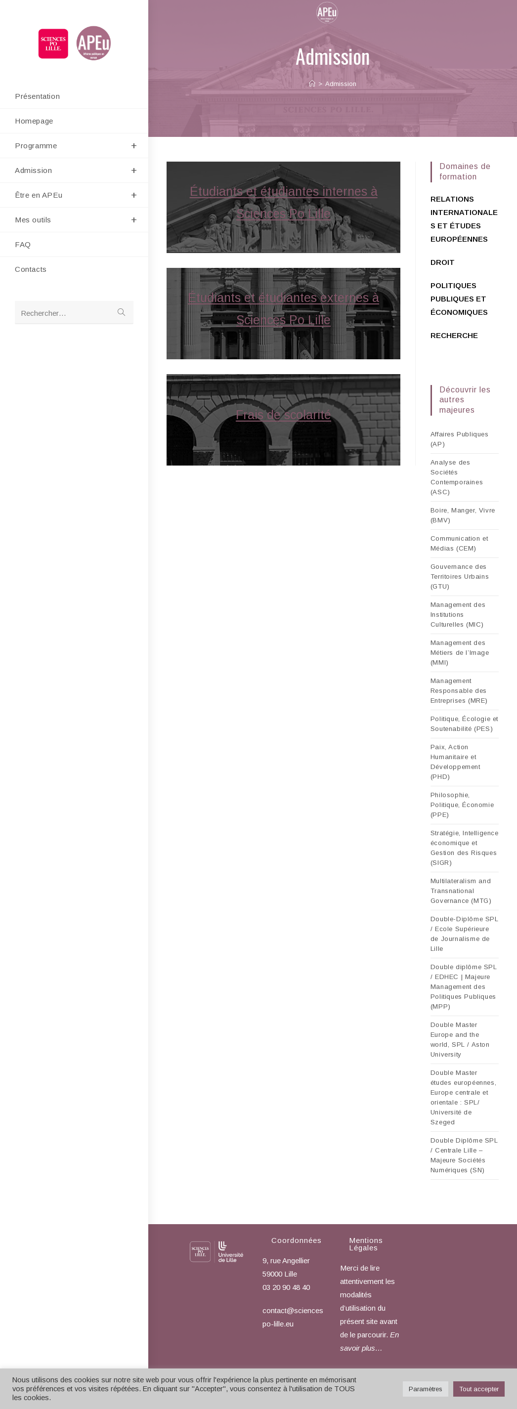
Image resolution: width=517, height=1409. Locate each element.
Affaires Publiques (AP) (460, 439)
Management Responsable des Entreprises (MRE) (459, 690)
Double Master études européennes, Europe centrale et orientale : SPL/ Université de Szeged (463, 1097)
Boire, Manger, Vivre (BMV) (463, 515)
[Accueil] (312, 83)
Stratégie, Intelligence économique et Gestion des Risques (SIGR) (465, 847)
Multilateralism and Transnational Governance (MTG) (461, 890)
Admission (340, 83)
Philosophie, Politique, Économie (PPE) (462, 804)
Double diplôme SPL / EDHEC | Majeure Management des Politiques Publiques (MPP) (464, 986)
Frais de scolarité (283, 415)
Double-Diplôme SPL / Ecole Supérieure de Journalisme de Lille (465, 933)
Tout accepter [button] (479, 1389)
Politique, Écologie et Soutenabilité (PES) (464, 723)
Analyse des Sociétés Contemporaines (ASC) (457, 477)
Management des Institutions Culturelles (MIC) (458, 614)
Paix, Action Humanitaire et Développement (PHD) (455, 761)
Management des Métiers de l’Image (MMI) (460, 652)
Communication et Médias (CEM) (459, 543)
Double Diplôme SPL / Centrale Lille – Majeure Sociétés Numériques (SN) (464, 1155)
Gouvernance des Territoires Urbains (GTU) (460, 576)
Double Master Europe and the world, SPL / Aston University (460, 1039)
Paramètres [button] (425, 1389)
